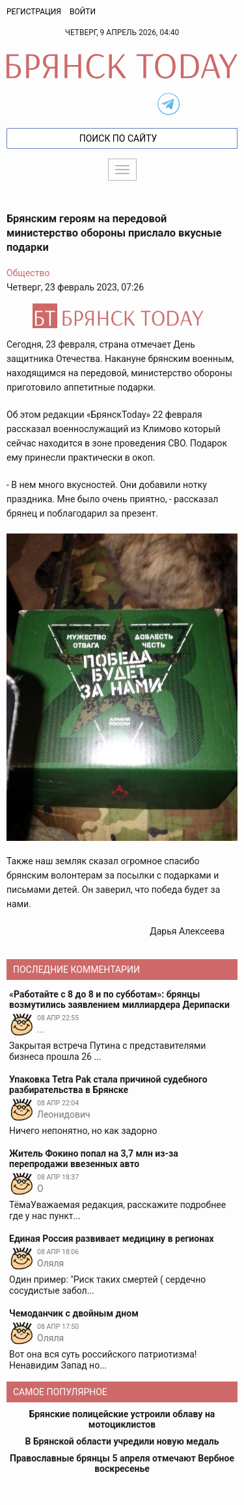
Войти (83, 11)
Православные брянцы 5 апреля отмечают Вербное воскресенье (122, 1463)
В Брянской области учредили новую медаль (122, 1441)
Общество (28, 273)
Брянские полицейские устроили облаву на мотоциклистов (122, 1419)
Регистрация (34, 11)
